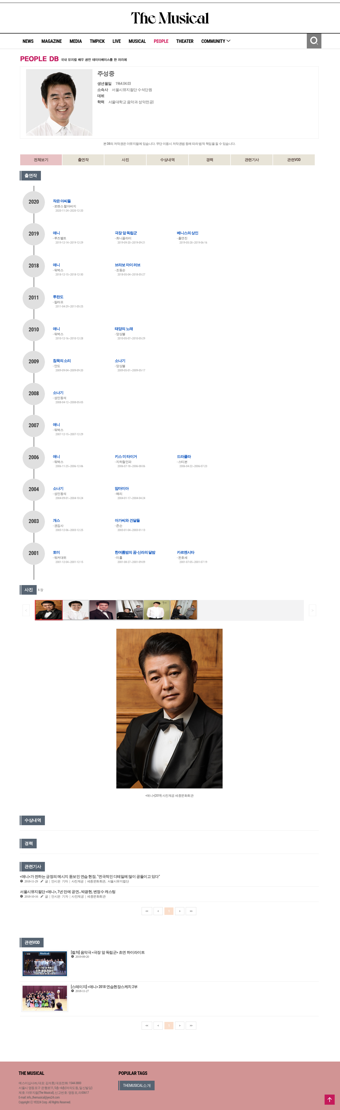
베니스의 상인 (187, 233)
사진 (125, 160)
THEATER (184, 41)
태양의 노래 (124, 329)
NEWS (28, 41)
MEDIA (76, 41)
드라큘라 (184, 456)
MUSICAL (137, 41)
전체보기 (41, 160)
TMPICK (97, 41)
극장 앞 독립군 (126, 233)
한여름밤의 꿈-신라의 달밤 (135, 552)
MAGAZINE (51, 41)
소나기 (120, 361)
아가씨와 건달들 (127, 520)
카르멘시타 (185, 552)
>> (191, 911)
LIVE (117, 41)
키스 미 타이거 (126, 456)
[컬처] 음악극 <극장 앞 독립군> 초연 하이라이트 (107, 952)
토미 (56, 552)
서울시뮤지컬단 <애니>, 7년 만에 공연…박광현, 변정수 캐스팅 (68, 892)
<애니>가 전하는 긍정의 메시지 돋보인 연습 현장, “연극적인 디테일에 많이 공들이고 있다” (90, 876)
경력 (209, 160)
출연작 (83, 160)
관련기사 (252, 160)
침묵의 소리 (62, 361)
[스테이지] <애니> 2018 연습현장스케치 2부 (104, 987)
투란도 (58, 297)
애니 (56, 233)
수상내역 (167, 160)
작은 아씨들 (62, 201)
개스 (56, 520)
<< (147, 911)
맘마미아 (122, 488)
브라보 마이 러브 (127, 265)
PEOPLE (161, 41)
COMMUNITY (216, 41)
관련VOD (293, 160)
